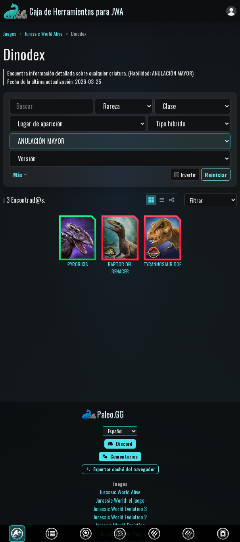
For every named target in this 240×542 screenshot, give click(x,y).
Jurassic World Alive (44, 33)
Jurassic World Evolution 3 (120, 508)
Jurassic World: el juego (120, 500)
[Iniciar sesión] (231, 11)
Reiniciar (216, 174)
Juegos (9, 33)
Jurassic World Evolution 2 (120, 517)
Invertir (188, 174)
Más (20, 174)
